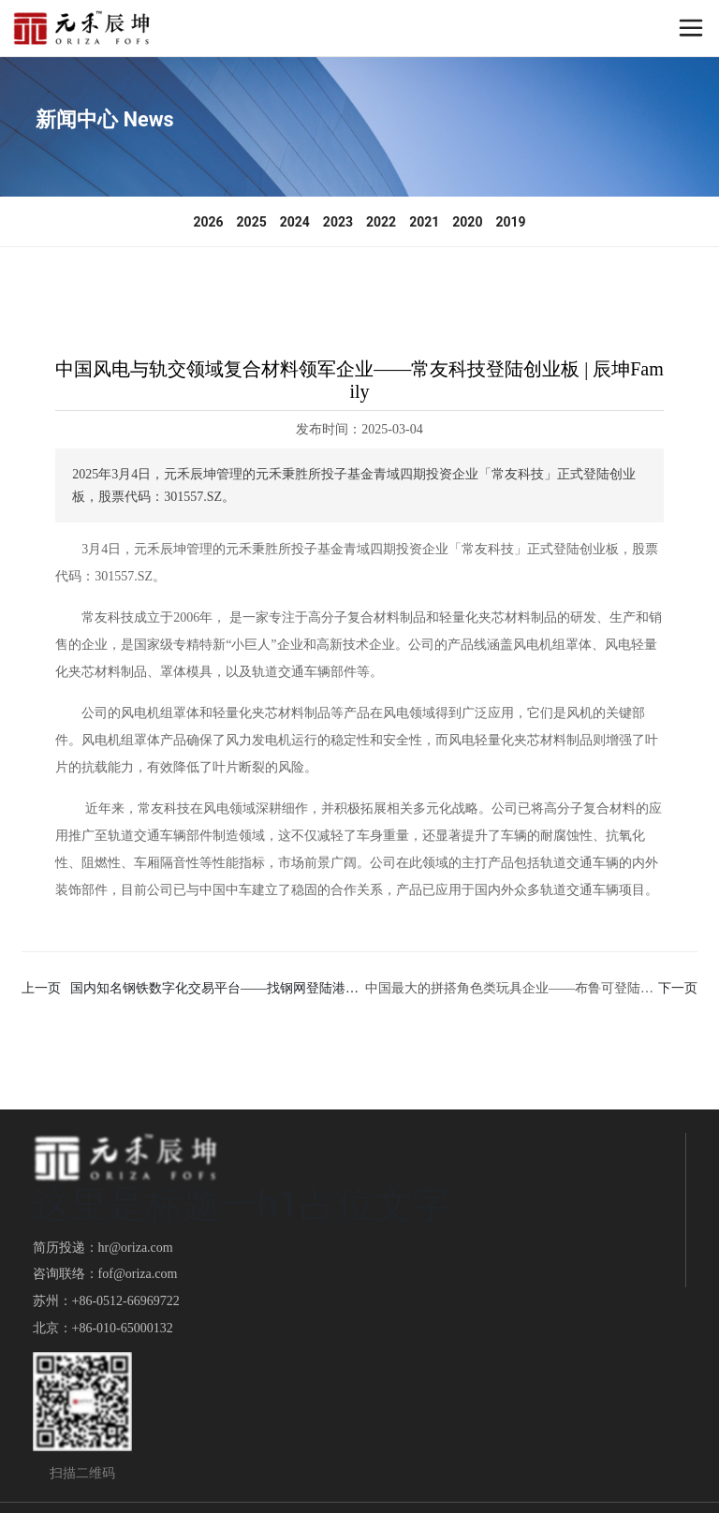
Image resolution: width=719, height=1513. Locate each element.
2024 (295, 221)
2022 (381, 221)
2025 (252, 221)
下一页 (677, 988)
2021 (424, 221)
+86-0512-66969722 (126, 1301)
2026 (208, 221)
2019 (510, 221)
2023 (338, 221)
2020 (467, 221)
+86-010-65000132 (122, 1328)
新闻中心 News (104, 119)
